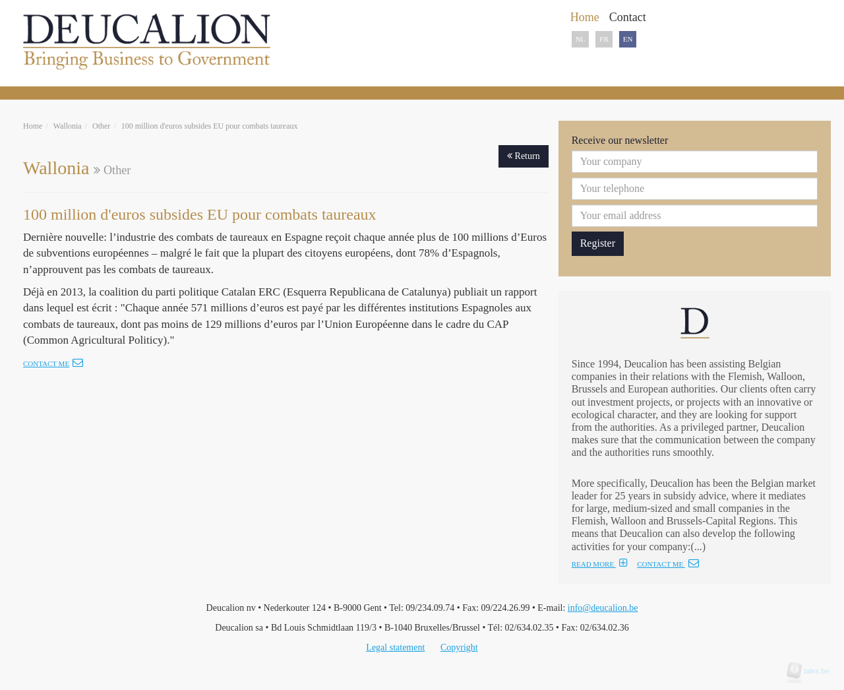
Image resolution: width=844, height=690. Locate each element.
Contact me (53, 363)
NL (581, 39)
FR (603, 39)
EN (628, 39)
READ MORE (600, 564)
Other (101, 126)
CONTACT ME (668, 564)
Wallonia (67, 126)
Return (523, 156)
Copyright (459, 647)
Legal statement (395, 647)
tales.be (812, 671)
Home (32, 126)
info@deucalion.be (603, 608)
